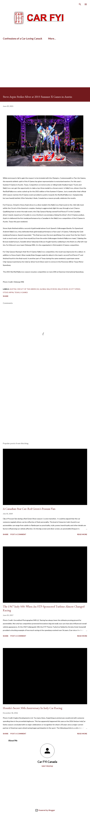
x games (24, 292)
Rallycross (63, 289)
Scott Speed (74, 289)
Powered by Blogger (45, 810)
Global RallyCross (48, 289)
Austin (13, 289)
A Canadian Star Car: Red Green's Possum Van (29, 509)
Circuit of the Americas (28, 289)
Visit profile (47, 766)
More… (52, 38)
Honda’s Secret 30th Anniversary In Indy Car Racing (32, 708)
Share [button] (5, 296)
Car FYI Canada (47, 761)
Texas (17, 292)
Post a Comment (18, 534)
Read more (82, 534)
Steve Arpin (8, 292)
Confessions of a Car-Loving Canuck (22, 38)
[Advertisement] (28, 49)
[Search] (80, 4)
